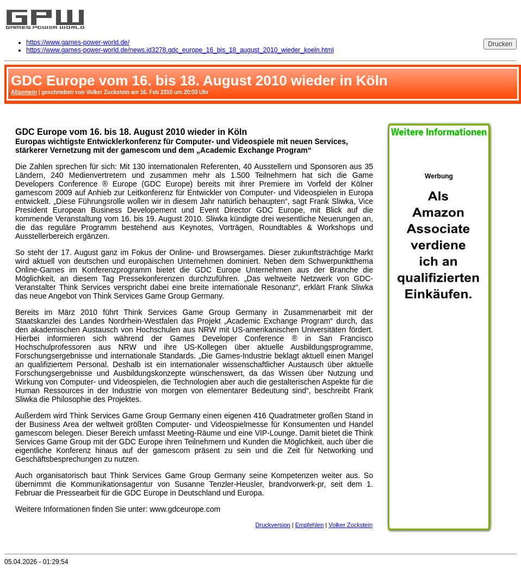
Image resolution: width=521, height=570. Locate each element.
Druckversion (273, 525)
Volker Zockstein (350, 525)
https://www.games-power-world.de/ (77, 42)
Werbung (438, 348)
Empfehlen (309, 525)
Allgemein (24, 92)
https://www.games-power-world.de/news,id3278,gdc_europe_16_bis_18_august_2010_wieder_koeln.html (180, 50)
